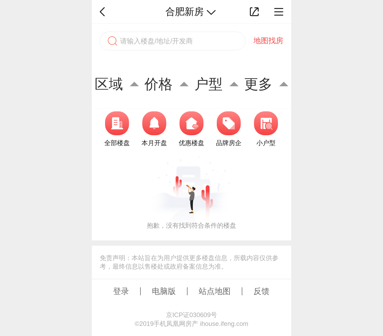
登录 (121, 291)
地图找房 (268, 40)
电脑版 (164, 291)
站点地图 (215, 291)
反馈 (261, 291)
